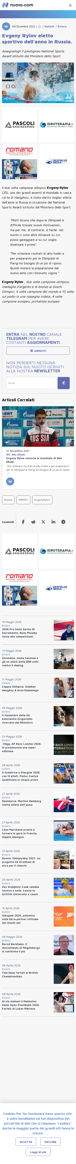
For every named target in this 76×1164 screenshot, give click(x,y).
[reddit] (33, 521)
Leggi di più (38, 1152)
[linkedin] (53, 521)
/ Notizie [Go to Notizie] (47, 26)
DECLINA (50, 1142)
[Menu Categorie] (70, 4)
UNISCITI (38, 350)
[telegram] (63, 521)
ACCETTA (26, 1142)
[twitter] (43, 521)
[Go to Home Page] (39, 26)
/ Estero (60, 26)
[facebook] (23, 521)
